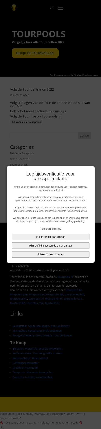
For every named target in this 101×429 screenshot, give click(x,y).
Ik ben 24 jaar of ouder (50, 254)
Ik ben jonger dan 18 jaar (50, 236)
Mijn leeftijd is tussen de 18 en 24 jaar (50, 245)
